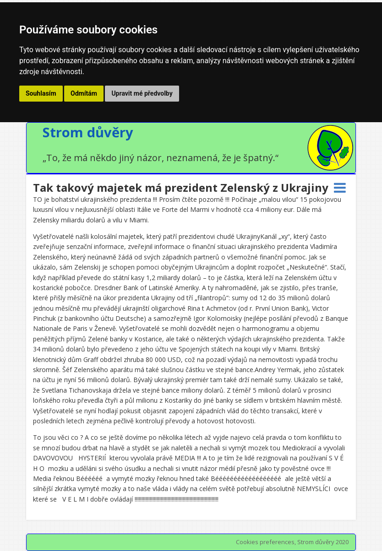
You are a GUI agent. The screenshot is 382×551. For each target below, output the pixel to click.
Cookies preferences (265, 542)
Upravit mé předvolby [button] (141, 93)
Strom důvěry (88, 132)
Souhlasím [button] (41, 93)
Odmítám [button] (84, 93)
